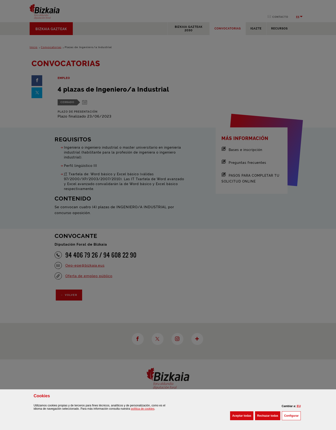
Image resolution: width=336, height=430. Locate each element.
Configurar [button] (292, 415)
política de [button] (142, 408)
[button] (299, 406)
